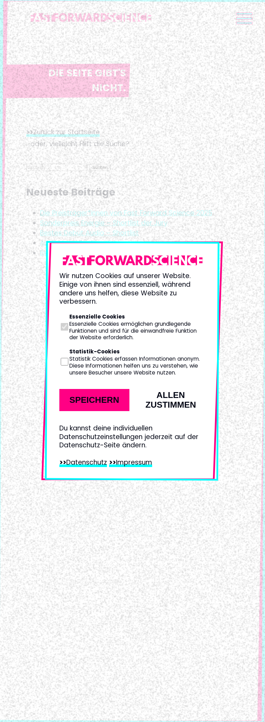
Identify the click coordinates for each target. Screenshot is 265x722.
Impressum (134, 462)
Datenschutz (86, 462)
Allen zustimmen (170, 399)
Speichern (94, 400)
